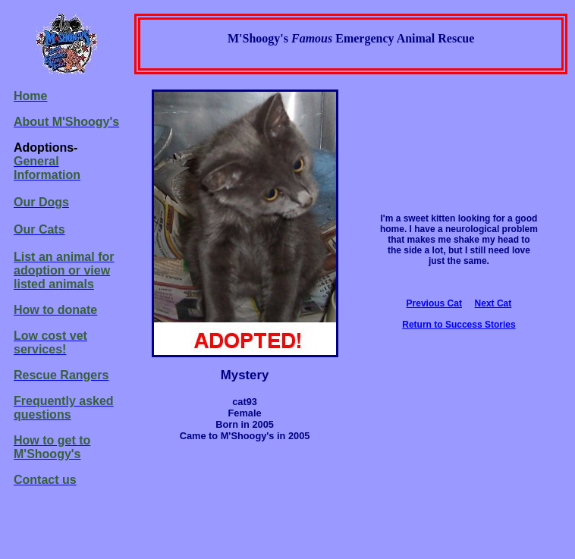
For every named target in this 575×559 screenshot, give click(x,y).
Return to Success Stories (458, 324)
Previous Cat (434, 303)
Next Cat (493, 303)
